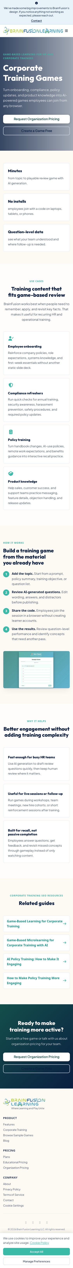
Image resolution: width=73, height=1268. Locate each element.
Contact (36, 20)
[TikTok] (40, 1222)
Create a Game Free (36, 131)
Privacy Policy (12, 1189)
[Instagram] (33, 1222)
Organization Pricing (16, 1167)
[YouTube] (47, 1222)
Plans (6, 1156)
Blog (6, 1140)
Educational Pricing (15, 1162)
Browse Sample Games (18, 1135)
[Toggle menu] (66, 30)
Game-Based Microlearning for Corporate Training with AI (30, 942)
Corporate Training (15, 1129)
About (7, 1184)
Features (9, 1124)
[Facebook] (26, 1222)
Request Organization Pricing (36, 119)
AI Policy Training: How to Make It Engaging (33, 961)
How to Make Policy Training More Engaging (33, 980)
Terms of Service (13, 1194)
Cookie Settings (13, 1205)
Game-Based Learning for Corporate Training (35, 923)
